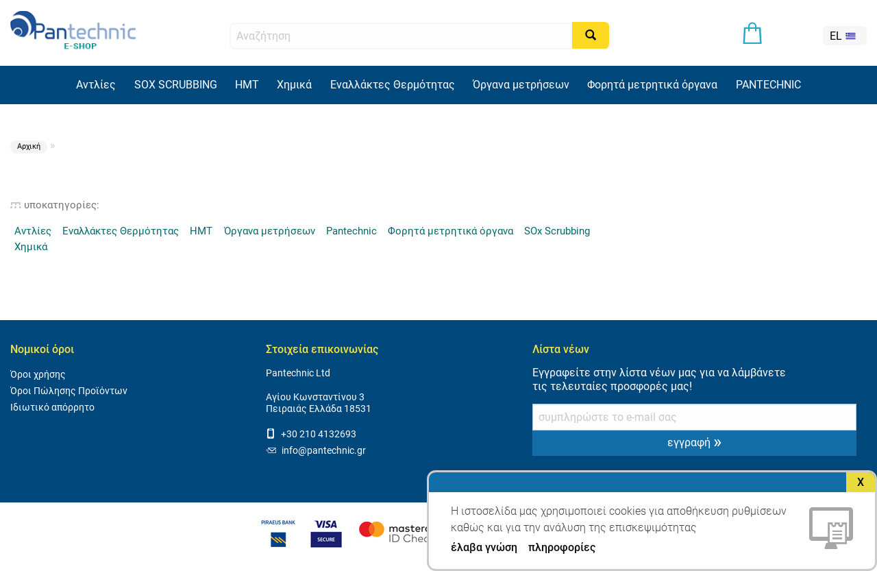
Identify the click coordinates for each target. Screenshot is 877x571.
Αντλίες (96, 84)
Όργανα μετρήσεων (521, 84)
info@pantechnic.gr (316, 451)
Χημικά (294, 84)
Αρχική (28, 146)
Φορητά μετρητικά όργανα (652, 84)
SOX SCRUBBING (175, 84)
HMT (247, 84)
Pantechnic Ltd (298, 373)
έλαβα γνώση (484, 547)
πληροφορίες (561, 547)
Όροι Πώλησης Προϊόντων (68, 391)
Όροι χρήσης (38, 374)
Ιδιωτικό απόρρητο (52, 407)
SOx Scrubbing (557, 231)
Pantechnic (351, 231)
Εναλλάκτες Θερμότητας (392, 84)
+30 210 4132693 (311, 434)
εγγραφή (694, 441)
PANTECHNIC (768, 84)
